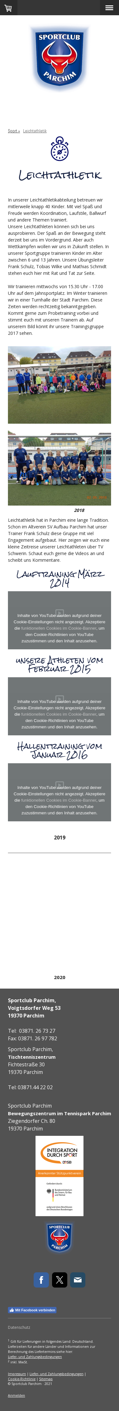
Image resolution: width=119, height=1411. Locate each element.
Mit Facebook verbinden (32, 1310)
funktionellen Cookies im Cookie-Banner (58, 628)
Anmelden (16, 1395)
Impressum (17, 1374)
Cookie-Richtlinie (22, 1379)
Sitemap (46, 1379)
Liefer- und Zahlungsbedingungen (35, 1357)
